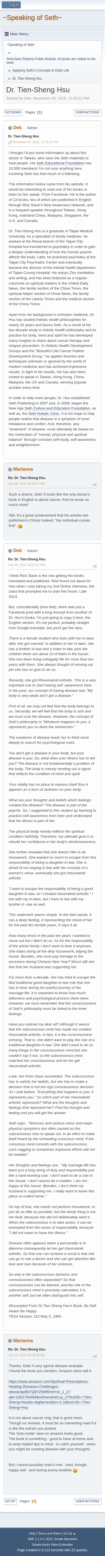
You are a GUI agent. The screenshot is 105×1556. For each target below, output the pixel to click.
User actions (87, 112)
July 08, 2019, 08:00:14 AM (26, 483)
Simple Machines (65, 1539)
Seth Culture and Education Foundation (57, 408)
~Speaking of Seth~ (32, 17)
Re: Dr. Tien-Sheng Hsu (26, 478)
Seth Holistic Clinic (43, 413)
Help (32, 1533)
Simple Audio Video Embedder (52, 1544)
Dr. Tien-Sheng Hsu (23, 136)
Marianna (23, 469)
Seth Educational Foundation (60, 163)
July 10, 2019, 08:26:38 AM (26, 1355)
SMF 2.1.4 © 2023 (40, 1539)
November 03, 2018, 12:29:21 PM (35, 142)
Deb (17, 127)
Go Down (13, 112)
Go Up (10, 1501)
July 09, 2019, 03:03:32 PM (26, 565)
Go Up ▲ (69, 1533)
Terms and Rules (49, 1533)
